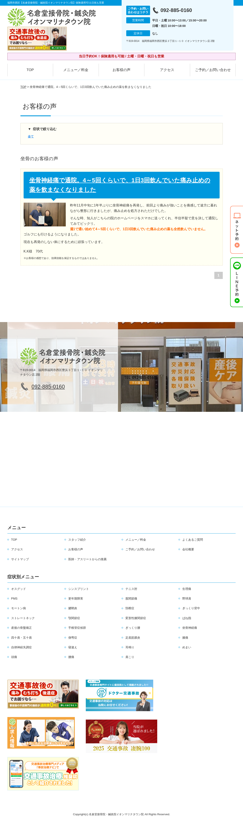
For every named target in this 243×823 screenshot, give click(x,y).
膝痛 (185, 637)
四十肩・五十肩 (21, 637)
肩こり (129, 657)
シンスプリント (78, 588)
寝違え (72, 647)
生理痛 (186, 588)
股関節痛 (131, 598)
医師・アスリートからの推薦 (87, 559)
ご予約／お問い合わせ (213, 70)
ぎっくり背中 (191, 608)
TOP (30, 70)
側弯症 (72, 637)
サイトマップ (20, 559)
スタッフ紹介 (77, 539)
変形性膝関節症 (135, 618)
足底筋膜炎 (132, 637)
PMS (14, 598)
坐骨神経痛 (189, 627)
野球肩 (186, 598)
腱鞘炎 (72, 608)
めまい (186, 647)
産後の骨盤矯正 (21, 627)
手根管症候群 (77, 627)
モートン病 (18, 608)
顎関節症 (74, 618)
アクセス (167, 70)
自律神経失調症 (21, 647)
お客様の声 (121, 70)
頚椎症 (129, 608)
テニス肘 (131, 588)
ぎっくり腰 (132, 627)
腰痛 (71, 657)
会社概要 (188, 549)
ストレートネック (23, 618)
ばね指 (186, 618)
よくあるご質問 (192, 539)
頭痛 (14, 657)
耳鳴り (129, 647)
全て (31, 136)
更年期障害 (75, 598)
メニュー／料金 (75, 70)
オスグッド (18, 588)
